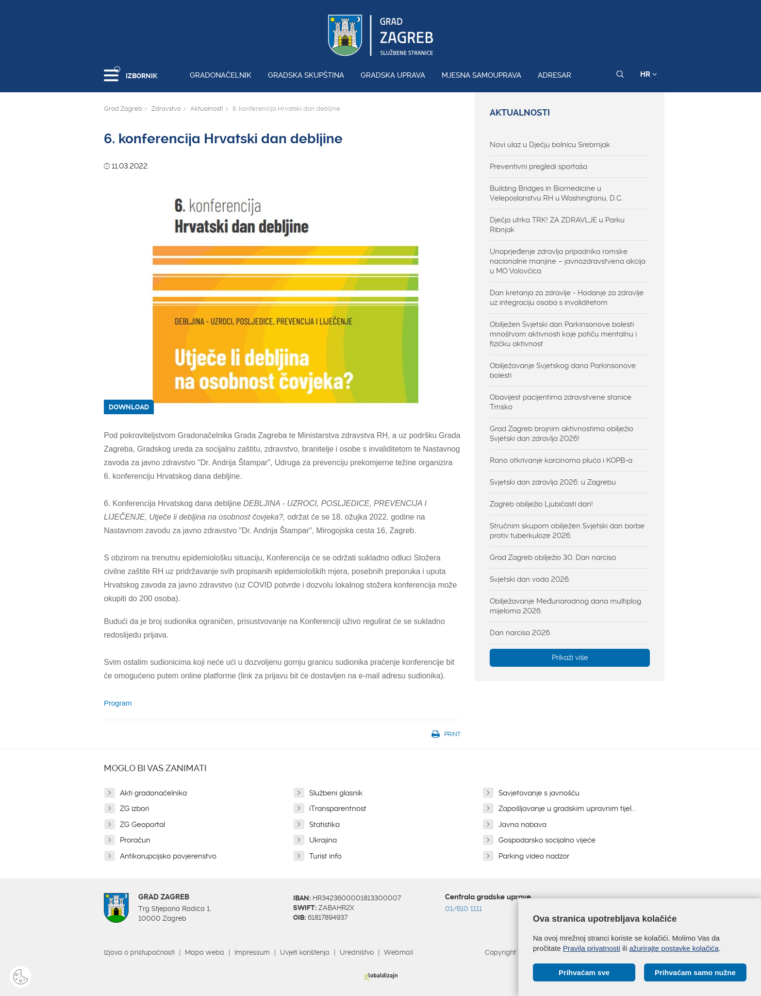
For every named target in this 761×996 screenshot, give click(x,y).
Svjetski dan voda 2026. (530, 579)
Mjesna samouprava (481, 75)
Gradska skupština (306, 75)
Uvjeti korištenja (305, 952)
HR (648, 74)
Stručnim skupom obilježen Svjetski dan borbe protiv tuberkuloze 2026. (567, 531)
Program (118, 703)
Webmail (398, 952)
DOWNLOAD (129, 407)
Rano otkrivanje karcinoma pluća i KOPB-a (561, 460)
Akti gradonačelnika (153, 793)
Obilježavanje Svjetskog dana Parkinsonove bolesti (563, 370)
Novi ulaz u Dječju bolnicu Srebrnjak (550, 144)
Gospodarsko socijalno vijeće (547, 840)
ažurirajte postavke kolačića (673, 948)
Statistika (324, 824)
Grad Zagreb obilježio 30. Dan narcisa (553, 557)
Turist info (325, 856)
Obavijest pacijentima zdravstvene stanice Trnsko (560, 402)
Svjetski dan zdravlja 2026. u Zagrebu (553, 482)
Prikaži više (570, 657)
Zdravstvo (166, 108)
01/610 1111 (463, 908)
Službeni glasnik (336, 793)
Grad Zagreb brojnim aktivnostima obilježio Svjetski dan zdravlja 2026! (561, 433)
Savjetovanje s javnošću (538, 793)
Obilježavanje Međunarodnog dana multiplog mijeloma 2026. (565, 606)
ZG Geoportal (142, 824)
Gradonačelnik (220, 75)
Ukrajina (323, 840)
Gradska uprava (393, 75)
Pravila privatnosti (591, 948)
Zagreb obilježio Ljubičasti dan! (541, 504)
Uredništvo (357, 952)
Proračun (135, 840)
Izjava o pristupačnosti (139, 952)
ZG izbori (134, 808)
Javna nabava (522, 824)
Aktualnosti (206, 108)
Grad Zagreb (123, 108)
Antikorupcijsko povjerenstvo (168, 856)
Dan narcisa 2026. (520, 632)
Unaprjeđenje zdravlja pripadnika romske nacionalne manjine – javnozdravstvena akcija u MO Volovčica (567, 261)
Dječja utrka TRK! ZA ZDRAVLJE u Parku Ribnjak (557, 225)
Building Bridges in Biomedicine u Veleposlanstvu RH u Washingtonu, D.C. (556, 193)
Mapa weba (204, 952)
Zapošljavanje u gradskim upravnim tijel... (567, 808)
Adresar (554, 75)
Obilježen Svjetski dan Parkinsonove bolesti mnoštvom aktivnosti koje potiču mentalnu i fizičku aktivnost (563, 334)
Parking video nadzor (533, 856)
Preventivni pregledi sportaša (538, 166)
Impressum (252, 952)
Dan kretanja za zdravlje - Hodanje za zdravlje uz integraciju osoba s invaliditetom (567, 297)
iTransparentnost (337, 808)
